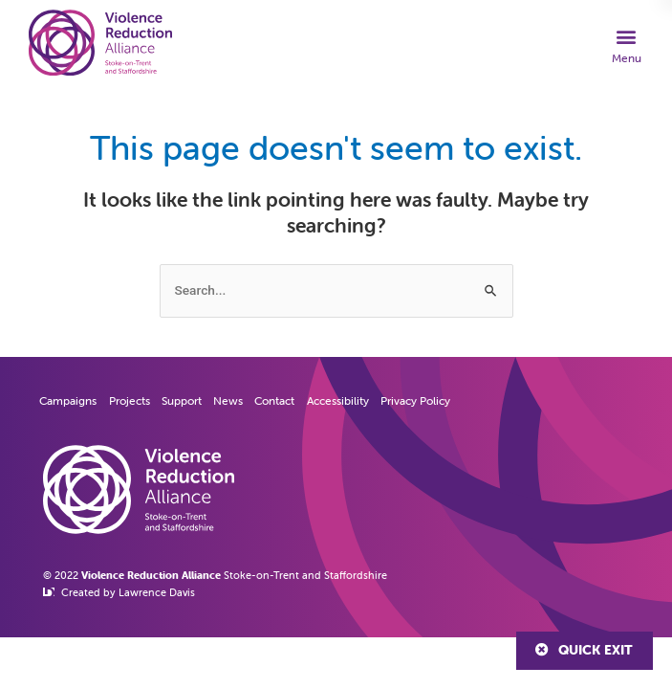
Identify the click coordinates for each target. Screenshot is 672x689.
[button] (626, 45)
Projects (129, 400)
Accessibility (338, 400)
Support (182, 400)
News (228, 400)
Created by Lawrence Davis (128, 592)
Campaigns (68, 400)
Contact (274, 400)
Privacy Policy (415, 400)
